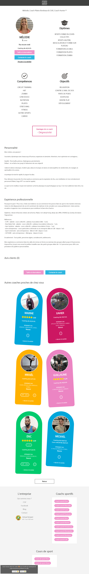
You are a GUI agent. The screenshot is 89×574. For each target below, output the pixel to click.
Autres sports (24, 112)
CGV (24, 502)
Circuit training (24, 87)
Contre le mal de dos (64, 90)
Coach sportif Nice (62, 518)
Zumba (24, 93)
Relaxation (64, 87)
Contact (24, 512)
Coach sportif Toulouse (63, 514)
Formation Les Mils (64, 48)
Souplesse (64, 96)
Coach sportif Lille (61, 539)
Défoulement (64, 103)
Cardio (24, 116)
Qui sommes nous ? (24, 498)
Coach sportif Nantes (62, 522)
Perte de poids (64, 93)
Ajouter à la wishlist (24, 61)
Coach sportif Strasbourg (64, 526)
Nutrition (24, 100)
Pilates (24, 103)
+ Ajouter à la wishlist (27, 341)
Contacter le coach (24, 57)
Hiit (24, 90)
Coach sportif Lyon (62, 510)
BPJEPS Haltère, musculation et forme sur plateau (64, 43)
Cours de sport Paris (42, 559)
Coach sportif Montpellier (64, 531)
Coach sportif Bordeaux (63, 535)
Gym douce (24, 96)
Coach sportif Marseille (63, 505)
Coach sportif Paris (62, 501)
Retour (44, 481)
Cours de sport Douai (43, 563)
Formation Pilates (64, 52)
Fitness (24, 109)
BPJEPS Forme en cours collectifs (64, 35)
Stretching (24, 106)
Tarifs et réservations (24, 52)
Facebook (24, 505)
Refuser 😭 (23, 571)
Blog (24, 509)
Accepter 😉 (15, 571)
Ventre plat (64, 100)
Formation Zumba (64, 55)
